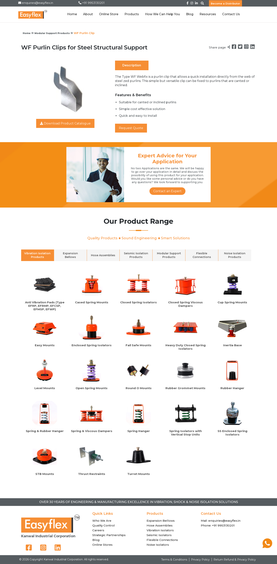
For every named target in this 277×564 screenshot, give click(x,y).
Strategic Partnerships (109, 535)
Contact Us (231, 14)
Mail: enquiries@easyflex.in (220, 520)
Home (72, 14)
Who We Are (101, 520)
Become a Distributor (225, 3)
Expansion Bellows (161, 520)
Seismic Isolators (159, 535)
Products (131, 14)
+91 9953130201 (93, 3)
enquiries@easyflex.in (37, 3)
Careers (98, 530)
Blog (189, 14)
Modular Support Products (52, 33)
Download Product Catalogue (65, 123)
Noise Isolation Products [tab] (234, 255)
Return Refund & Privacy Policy (235, 559)
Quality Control (103, 525)
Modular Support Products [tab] (169, 255)
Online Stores (102, 544)
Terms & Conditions (174, 559)
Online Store (108, 14)
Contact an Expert (167, 191)
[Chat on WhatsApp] (267, 547)
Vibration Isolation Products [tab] (37, 255)
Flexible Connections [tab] (202, 255)
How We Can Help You (162, 14)
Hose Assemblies (160, 525)
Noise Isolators (158, 544)
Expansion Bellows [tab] (70, 255)
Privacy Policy (200, 559)
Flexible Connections (162, 540)
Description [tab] (131, 65)
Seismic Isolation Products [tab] (136, 255)
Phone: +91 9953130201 (218, 525)
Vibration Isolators (160, 530)
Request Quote (131, 128)
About (88, 14)
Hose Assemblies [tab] (103, 255)
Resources (207, 14)
